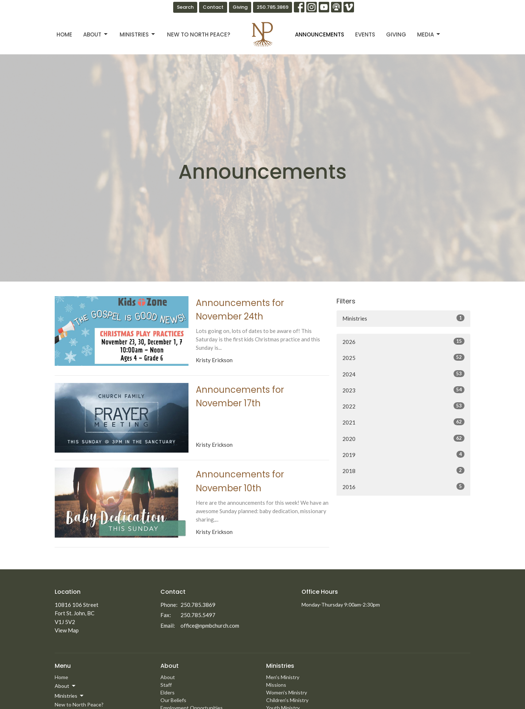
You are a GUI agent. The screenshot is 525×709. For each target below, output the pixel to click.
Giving (240, 7)
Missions (276, 685)
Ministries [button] (70, 696)
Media (429, 34)
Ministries (138, 34)
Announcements (319, 34)
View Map (67, 630)
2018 (403, 470)
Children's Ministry (287, 700)
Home (64, 34)
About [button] (66, 686)
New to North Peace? (198, 34)
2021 (403, 422)
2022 (403, 406)
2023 (403, 390)
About (96, 34)
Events (365, 34)
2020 (403, 438)
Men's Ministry (282, 677)
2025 (403, 357)
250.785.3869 (272, 7)
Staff (166, 685)
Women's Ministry (286, 692)
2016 (403, 486)
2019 (403, 454)
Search (185, 7)
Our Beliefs (173, 700)
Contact (213, 7)
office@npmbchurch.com (209, 625)
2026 (403, 341)
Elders (167, 692)
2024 (403, 373)
